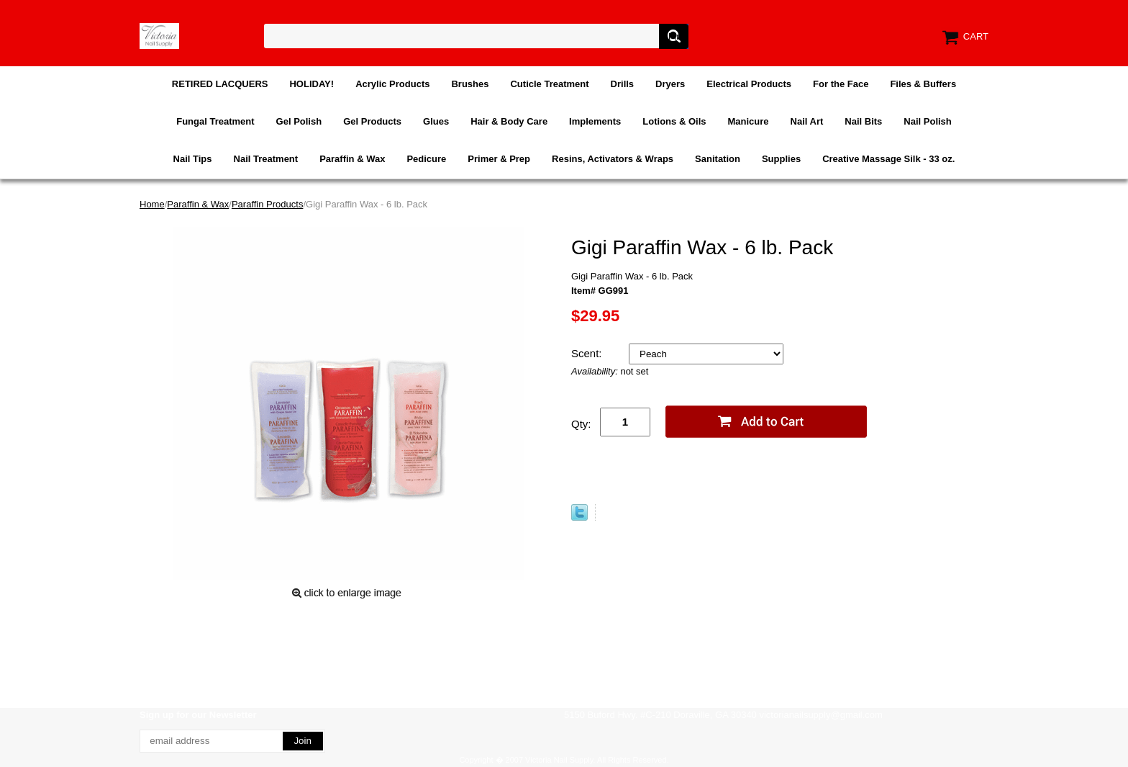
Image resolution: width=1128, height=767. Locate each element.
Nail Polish (927, 121)
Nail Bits (863, 121)
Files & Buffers (923, 84)
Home (152, 204)
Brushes (469, 84)
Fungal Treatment (215, 121)
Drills (622, 84)
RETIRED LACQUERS (220, 84)
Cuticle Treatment (549, 84)
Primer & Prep (499, 158)
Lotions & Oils (674, 121)
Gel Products (372, 121)
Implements (595, 121)
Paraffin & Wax (352, 158)
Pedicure (426, 158)
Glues (436, 121)
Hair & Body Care (508, 121)
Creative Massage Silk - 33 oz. (888, 158)
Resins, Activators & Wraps (612, 158)
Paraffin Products (267, 204)
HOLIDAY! (311, 84)
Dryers (670, 84)
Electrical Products (748, 84)
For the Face (840, 84)
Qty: (581, 424)
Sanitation (717, 158)
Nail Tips (192, 158)
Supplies (781, 158)
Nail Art (807, 121)
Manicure (747, 121)
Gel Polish (299, 121)
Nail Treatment (266, 158)
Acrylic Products (392, 84)
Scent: (588, 353)
